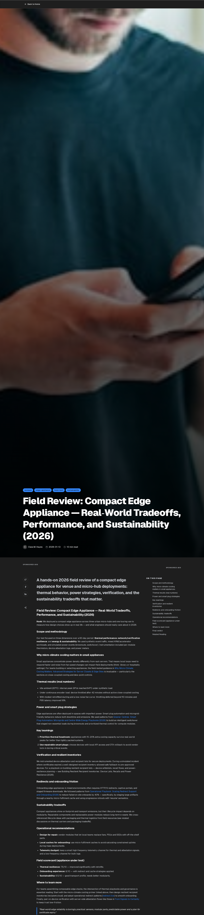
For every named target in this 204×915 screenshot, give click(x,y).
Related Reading (159, 634)
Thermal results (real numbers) (165, 593)
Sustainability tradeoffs (162, 613)
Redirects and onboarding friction (166, 610)
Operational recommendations (165, 617)
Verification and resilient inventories (162, 605)
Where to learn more (160, 627)
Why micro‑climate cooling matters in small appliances (163, 587)
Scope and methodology (162, 583)
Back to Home (32, 4)
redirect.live (108, 895)
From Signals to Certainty (127, 899)
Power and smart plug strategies (166, 596)
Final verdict (157, 631)
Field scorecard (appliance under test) (166, 622)
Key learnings (158, 600)
